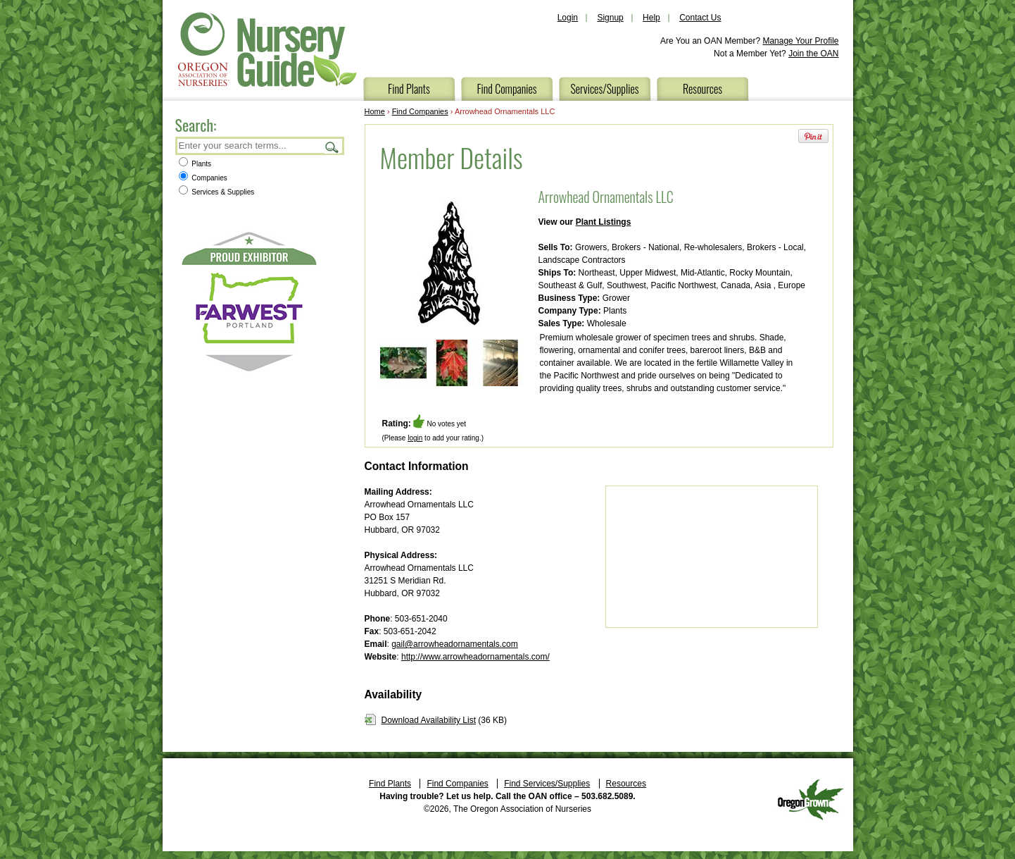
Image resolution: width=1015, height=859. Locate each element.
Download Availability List (429, 720)
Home (375, 111)
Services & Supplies (217, 192)
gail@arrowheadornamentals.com (454, 644)
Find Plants (409, 88)
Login (567, 18)
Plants (195, 164)
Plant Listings (603, 222)
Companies (203, 178)
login (415, 438)
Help (651, 18)
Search (332, 147)
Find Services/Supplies (547, 784)
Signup (610, 18)
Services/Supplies (604, 88)
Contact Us (700, 18)
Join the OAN (813, 53)
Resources (702, 88)
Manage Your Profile (800, 41)
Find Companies (506, 88)
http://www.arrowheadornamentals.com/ (475, 657)
